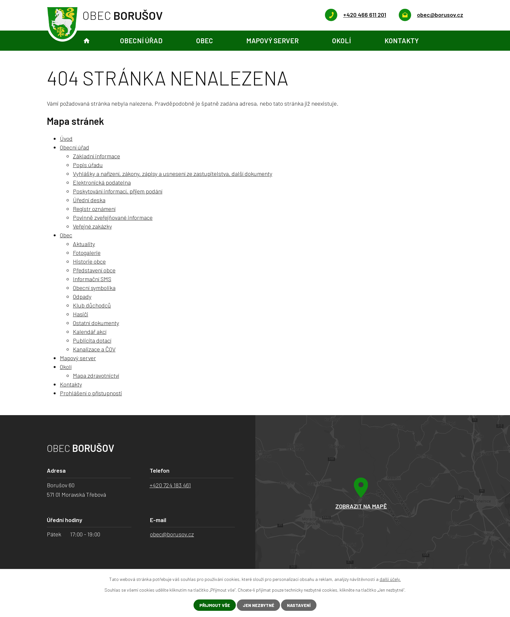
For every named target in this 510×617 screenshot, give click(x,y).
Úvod (86, 41)
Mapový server (272, 40)
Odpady (82, 296)
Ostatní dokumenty (96, 322)
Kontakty (401, 40)
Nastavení (301, 605)
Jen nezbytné (258, 605)
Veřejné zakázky (92, 226)
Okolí (341, 40)
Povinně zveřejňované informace (113, 217)
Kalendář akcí (89, 331)
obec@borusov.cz (172, 534)
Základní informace (96, 156)
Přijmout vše (212, 605)
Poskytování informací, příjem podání (117, 191)
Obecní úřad (141, 40)
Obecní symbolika (94, 287)
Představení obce (94, 270)
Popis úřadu (88, 164)
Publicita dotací (92, 340)
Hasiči (80, 314)
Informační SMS (92, 278)
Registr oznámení (94, 208)
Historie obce (89, 261)
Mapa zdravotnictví (96, 375)
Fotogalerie (87, 252)
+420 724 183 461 (170, 485)
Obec (204, 40)
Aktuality (84, 243)
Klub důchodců (92, 305)
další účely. (390, 579)
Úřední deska (89, 199)
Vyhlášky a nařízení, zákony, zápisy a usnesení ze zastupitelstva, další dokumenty (172, 173)
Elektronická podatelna (102, 182)
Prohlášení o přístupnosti (91, 393)
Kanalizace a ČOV (94, 349)
